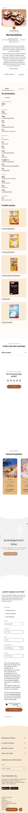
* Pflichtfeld (8, 716)
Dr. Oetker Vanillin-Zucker (8, 127)
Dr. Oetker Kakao (6, 170)
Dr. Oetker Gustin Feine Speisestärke (10, 166)
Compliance (4, 800)
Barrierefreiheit (5, 807)
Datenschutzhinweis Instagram (9, 803)
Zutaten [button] (7, 88)
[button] (14, 29)
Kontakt (3, 798)
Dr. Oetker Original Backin (8, 118)
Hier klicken (15, 704)
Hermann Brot (10, 476)
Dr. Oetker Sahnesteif (7, 191)
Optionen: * (7, 607)
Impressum (4, 806)
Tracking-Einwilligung (7, 797)
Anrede (6, 621)
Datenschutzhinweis (6, 801)
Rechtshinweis (5, 804)
